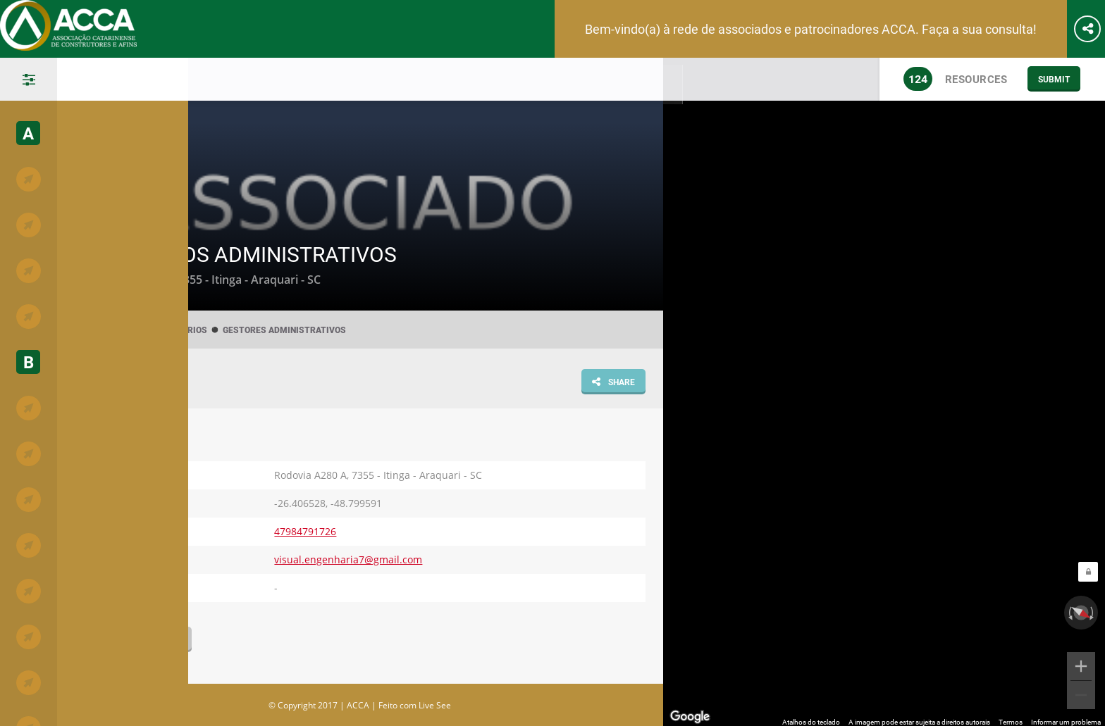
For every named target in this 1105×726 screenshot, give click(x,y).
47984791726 (305, 531)
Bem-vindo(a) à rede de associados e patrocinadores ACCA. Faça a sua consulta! (811, 28)
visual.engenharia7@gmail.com (348, 559)
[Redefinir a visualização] (1081, 608)
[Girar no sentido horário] (1093, 609)
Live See (435, 705)
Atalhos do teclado (811, 718)
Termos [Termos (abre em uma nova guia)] (1011, 718)
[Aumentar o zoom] (1081, 663)
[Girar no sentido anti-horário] (1069, 609)
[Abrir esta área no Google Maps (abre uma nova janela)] (690, 713)
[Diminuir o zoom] (1081, 691)
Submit (1054, 79)
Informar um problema (1066, 718)
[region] (884, 390)
